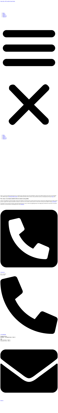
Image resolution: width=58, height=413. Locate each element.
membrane (22, 204)
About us (4, 14)
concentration (54, 201)
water (53, 196)
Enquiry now (5, 15)
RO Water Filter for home (13, 196)
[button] (29, 76)
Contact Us (4, 16)
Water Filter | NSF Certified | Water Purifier (7, 1)
